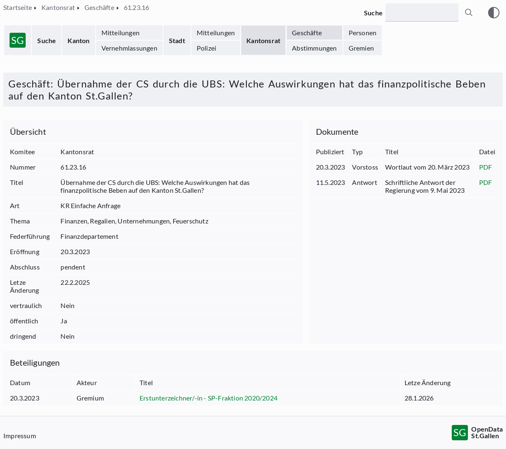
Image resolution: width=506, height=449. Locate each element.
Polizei (206, 48)
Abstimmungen (314, 48)
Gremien (361, 48)
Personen (363, 32)
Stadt (177, 40)
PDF (485, 167)
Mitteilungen (120, 32)
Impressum (19, 435)
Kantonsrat (263, 40)
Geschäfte (307, 32)
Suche (46, 40)
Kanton (78, 40)
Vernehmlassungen (129, 48)
